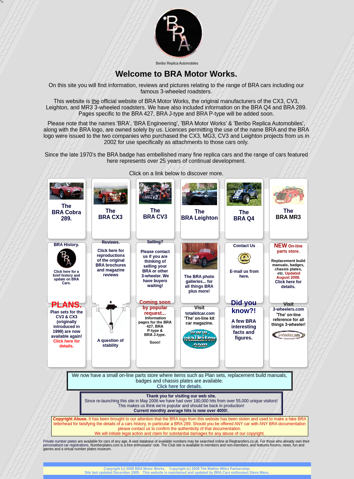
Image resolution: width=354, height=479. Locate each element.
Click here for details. (288, 284)
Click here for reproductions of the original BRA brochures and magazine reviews (111, 262)
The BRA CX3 (110, 214)
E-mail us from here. (244, 274)
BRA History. (66, 244)
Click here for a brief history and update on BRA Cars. (66, 277)
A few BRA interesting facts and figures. (243, 329)
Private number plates (60, 441)
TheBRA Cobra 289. (66, 212)
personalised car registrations (66, 445)
